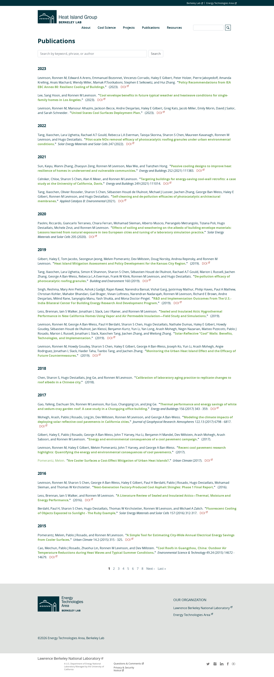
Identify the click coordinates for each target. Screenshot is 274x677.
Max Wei (132, 166)
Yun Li (135, 329)
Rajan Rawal (114, 289)
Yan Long (147, 329)
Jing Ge (91, 377)
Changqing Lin (128, 404)
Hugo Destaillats (70, 139)
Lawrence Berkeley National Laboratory (202, 608)
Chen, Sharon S (49, 377)
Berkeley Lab (195, 3)
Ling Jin (89, 417)
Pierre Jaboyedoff (205, 78)
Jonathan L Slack (90, 311)
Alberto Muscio (153, 223)
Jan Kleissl (99, 329)
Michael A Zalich (191, 508)
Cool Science (107, 27)
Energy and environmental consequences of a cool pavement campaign (143, 439)
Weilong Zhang (160, 333)
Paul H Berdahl (109, 324)
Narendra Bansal (137, 289)
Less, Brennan (48, 311)
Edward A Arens (79, 78)
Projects (129, 27)
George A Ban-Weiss (62, 276)
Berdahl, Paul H (49, 508)
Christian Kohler (49, 294)
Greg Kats (171, 108)
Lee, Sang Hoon (49, 95)
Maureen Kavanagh (199, 135)
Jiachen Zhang (184, 192)
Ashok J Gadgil (95, 289)
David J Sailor (225, 108)
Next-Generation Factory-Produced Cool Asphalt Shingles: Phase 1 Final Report (153, 487)
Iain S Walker (68, 311)
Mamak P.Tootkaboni (108, 82)
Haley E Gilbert (161, 78)
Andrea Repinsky (183, 259)
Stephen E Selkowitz (138, 82)
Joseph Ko (174, 346)
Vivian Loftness (118, 294)
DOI (125, 87)
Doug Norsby (160, 259)
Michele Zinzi (63, 228)
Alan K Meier (92, 179)
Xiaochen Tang (110, 333)
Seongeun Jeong (90, 259)
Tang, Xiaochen (48, 135)
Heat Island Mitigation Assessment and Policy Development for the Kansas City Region (119, 263)
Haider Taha (87, 351)
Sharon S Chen (173, 135)
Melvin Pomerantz (117, 259)
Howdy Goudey (79, 346)
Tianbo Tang (106, 351)
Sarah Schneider (56, 113)
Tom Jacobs (69, 259)
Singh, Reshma (48, 289)
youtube (234, 665)
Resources (174, 27)
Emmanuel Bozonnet (107, 78)
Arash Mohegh (166, 329)
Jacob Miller (187, 108)
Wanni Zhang (63, 166)
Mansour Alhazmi (80, 108)
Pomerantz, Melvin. (51, 460)
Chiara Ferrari (102, 223)
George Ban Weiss (209, 192)
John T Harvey (124, 435)
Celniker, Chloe (48, 179)
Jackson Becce (105, 108)
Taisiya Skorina (150, 135)
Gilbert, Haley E (49, 259)
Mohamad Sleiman (127, 223)
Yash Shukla (104, 298)
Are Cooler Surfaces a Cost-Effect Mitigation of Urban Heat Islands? (118, 460)
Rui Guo (111, 404)
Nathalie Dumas (180, 324)
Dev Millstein (140, 259)
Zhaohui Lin (89, 548)
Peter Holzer (182, 78)
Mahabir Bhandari (75, 294)
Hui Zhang (167, 82)
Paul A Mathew (224, 289)
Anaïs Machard (60, 82)
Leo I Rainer (112, 311)
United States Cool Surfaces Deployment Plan (105, 113)
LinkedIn (221, 665)
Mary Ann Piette (71, 289)
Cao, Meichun (47, 548)
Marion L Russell (211, 272)
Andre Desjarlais (128, 108)
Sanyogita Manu (83, 298)
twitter (208, 665)
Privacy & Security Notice (124, 669)
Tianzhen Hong (156, 166)
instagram (215, 665)
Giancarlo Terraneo (77, 223)
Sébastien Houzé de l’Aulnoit (127, 192)
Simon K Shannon (93, 272)
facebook (227, 665)
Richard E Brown (205, 294)
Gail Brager (98, 294)
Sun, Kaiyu (45, 166)
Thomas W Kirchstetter (73, 487)
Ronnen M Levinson (82, 95)
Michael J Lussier (161, 192)
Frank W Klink (120, 276)
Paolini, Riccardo (49, 223)
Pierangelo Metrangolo (181, 223)
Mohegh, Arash (48, 417)
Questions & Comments (129, 663)
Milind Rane (61, 298)
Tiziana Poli (208, 223)
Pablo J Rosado (71, 417)
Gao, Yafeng (46, 404)
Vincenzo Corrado (136, 78)
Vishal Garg (159, 289)
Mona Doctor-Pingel (135, 298)
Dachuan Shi (65, 404)
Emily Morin (206, 108)
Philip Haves (204, 289)
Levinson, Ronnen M (52, 78)
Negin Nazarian (189, 329)
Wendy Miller (82, 82)
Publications (151, 27)
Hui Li (139, 435)
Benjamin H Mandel (159, 435)
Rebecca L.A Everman (123, 135)
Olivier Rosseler (72, 192)
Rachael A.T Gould (94, 135)
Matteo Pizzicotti (213, 329)
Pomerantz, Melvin (51, 535)
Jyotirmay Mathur (181, 289)
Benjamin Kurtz (119, 329)
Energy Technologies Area (221, 3)
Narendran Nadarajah (146, 294)
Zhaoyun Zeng (84, 166)
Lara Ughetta (70, 135)
